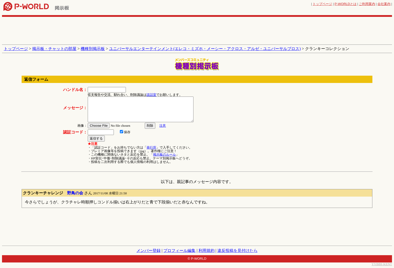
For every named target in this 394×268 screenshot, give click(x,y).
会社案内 (383, 4)
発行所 (151, 147)
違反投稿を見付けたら (237, 250)
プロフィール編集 (179, 250)
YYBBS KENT (382, 264)
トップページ (322, 4)
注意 (162, 125)
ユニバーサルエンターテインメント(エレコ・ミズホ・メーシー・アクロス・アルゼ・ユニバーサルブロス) (205, 49)
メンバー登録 (148, 250)
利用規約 (207, 250)
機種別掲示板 (93, 49)
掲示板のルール (164, 154)
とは (346, 4)
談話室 (151, 95)
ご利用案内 (367, 4)
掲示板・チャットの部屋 (54, 49)
